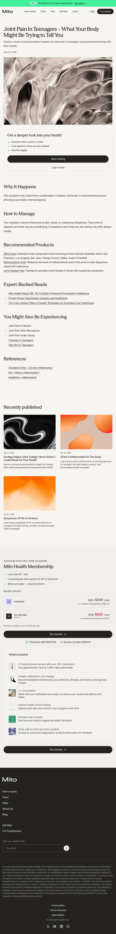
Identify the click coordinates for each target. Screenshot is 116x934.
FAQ (53, 11)
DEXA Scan (10, 253)
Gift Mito (64, 11)
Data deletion (58, 915)
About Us (7, 808)
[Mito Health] (9, 779)
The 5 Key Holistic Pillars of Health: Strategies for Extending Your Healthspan (51, 303)
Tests (43, 11)
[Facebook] (54, 926)
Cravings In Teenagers (20, 340)
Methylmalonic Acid (15, 262)
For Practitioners (11, 831)
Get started (105, 11)
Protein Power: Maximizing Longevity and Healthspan (38, 298)
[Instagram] (67, 926)
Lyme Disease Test (14, 270)
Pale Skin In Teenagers (21, 345)
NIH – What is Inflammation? (24, 372)
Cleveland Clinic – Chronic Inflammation (30, 367)
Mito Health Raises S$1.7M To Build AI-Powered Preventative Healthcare (48, 293)
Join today (80, 3)
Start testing (58, 159)
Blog (5, 814)
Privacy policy (58, 905)
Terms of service (58, 910)
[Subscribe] (66, 848)
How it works (30, 11)
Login (92, 11)
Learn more (58, 167)
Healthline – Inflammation (22, 377)
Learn (75, 11)
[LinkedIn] (61, 926)
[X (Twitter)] (48, 926)
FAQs (5, 803)
